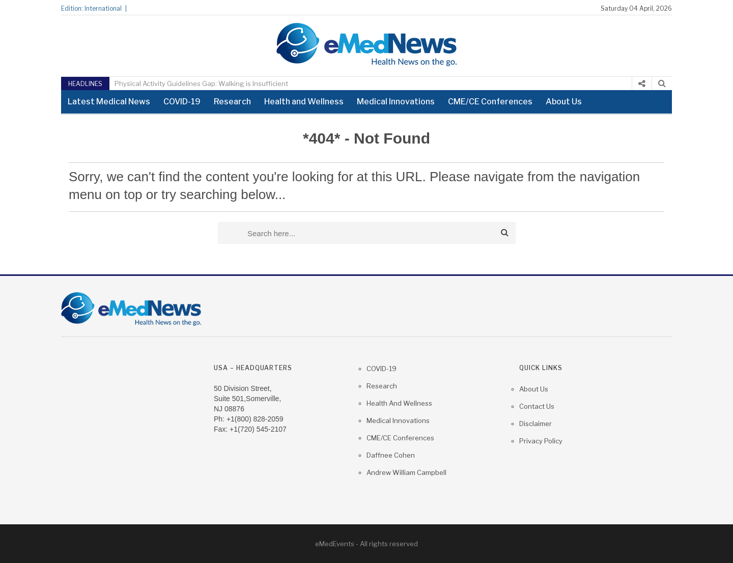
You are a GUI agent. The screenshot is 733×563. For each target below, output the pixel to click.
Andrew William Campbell (406, 472)
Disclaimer (535, 423)
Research (232, 101)
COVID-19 (182, 101)
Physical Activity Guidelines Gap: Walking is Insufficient (201, 83)
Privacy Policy (540, 441)
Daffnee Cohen (390, 455)
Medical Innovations (396, 101)
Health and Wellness (304, 101)
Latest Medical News (109, 101)
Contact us (536, 406)
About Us (564, 101)
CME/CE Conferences (490, 101)
